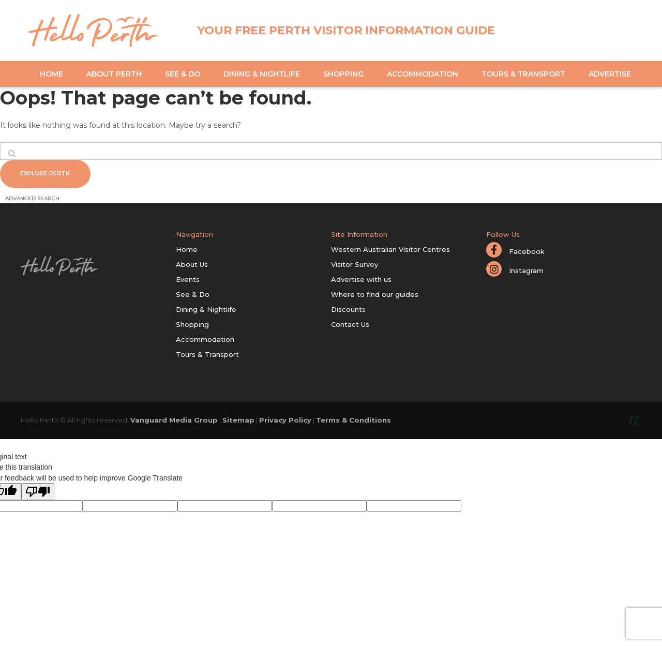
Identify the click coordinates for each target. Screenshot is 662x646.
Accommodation (422, 74)
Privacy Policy (285, 421)
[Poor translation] (37, 493)
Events (188, 281)
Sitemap (238, 421)
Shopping (343, 74)
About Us (192, 266)
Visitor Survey (354, 266)
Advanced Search (32, 200)
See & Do (182, 74)
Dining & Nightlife (261, 74)
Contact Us (350, 326)
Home (51, 74)
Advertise (610, 74)
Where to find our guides (374, 296)
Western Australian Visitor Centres (390, 251)
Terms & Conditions (353, 421)
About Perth (114, 74)
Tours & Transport (523, 74)
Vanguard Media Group (174, 421)
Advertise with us (361, 281)
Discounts (348, 311)
